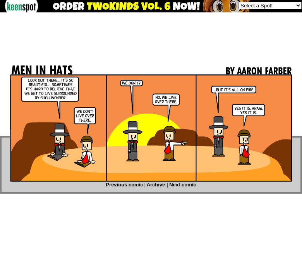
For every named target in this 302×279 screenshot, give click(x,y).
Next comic (182, 185)
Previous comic (124, 185)
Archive (156, 185)
